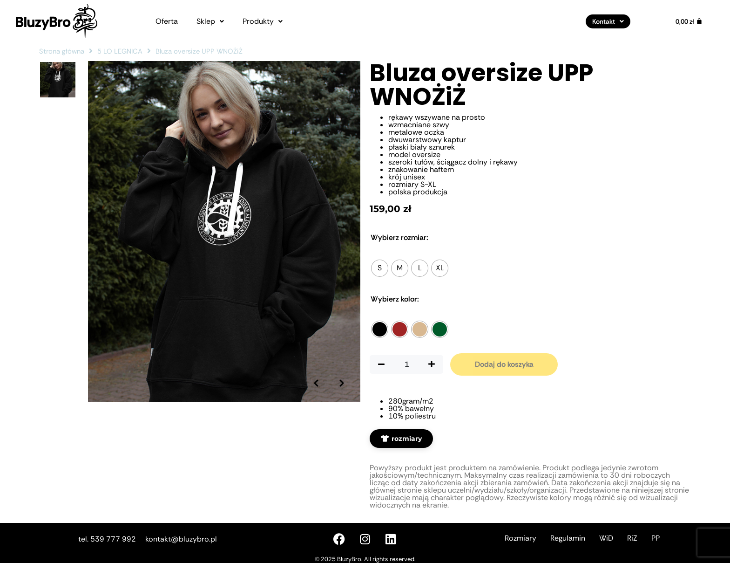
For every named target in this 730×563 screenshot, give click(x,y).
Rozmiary (520, 538)
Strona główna (61, 51)
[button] (210, 21)
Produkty (263, 21)
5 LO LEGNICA (119, 51)
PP (655, 538)
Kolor (395, 299)
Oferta (166, 21)
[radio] (380, 268)
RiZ (632, 538)
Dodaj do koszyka (504, 364)
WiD (606, 538)
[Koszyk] (689, 21)
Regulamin (567, 538)
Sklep (210, 21)
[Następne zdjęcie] (341, 383)
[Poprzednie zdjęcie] (316, 383)
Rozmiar (399, 237)
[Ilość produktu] (406, 364)
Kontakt (608, 21)
